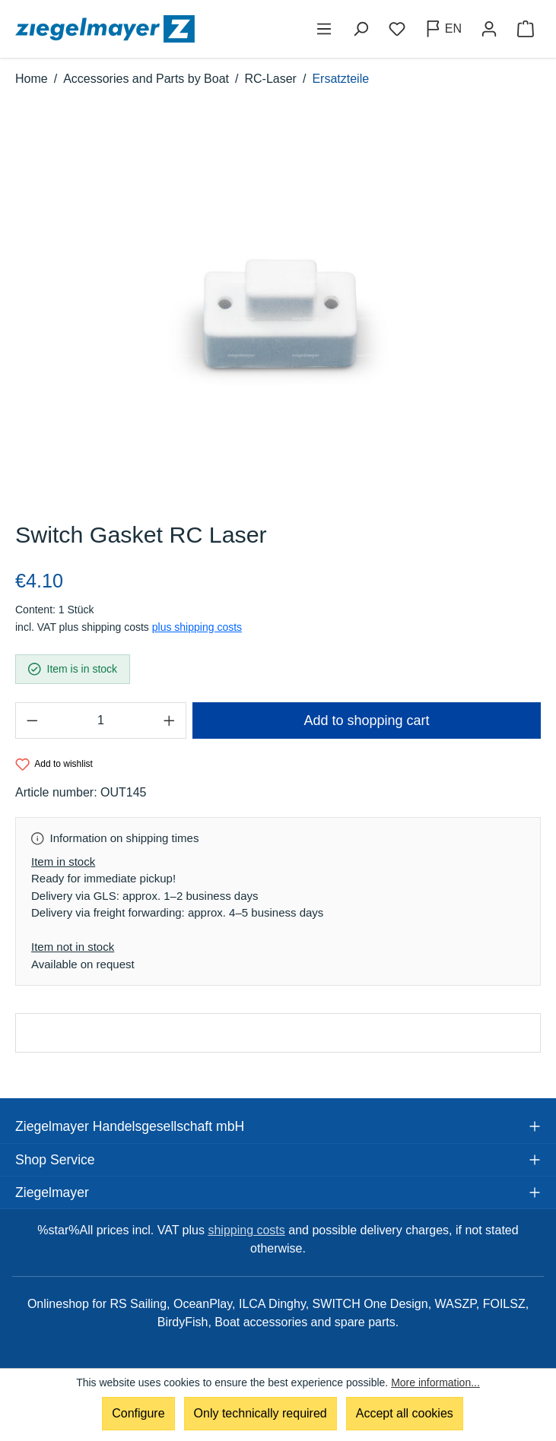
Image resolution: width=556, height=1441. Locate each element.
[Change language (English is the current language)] (443, 29)
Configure (138, 1413)
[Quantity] (101, 720)
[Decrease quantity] (32, 720)
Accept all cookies (404, 1413)
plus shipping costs (197, 627)
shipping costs (246, 1230)
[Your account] (489, 29)
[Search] (360, 29)
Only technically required (260, 1413)
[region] (278, 312)
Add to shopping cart (366, 720)
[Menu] (324, 29)
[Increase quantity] (169, 720)
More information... (435, 1382)
